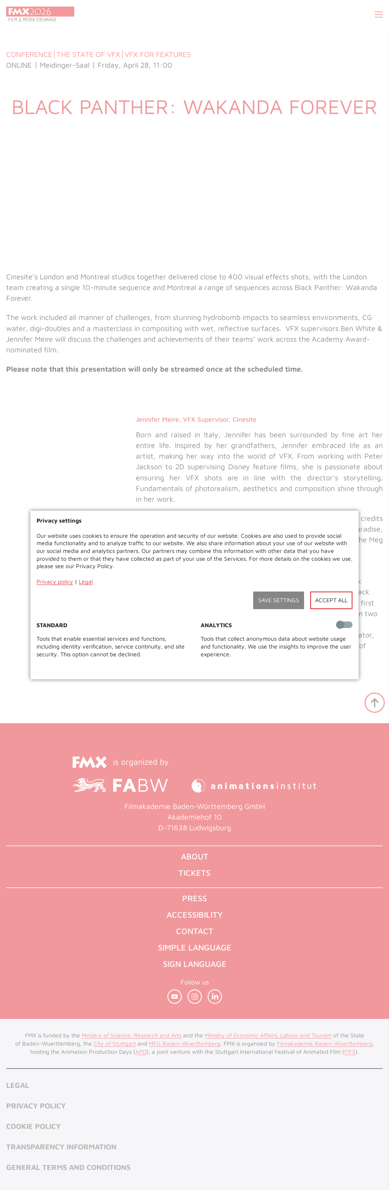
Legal (86, 581)
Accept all (331, 599)
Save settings (278, 599)
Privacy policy (55, 581)
